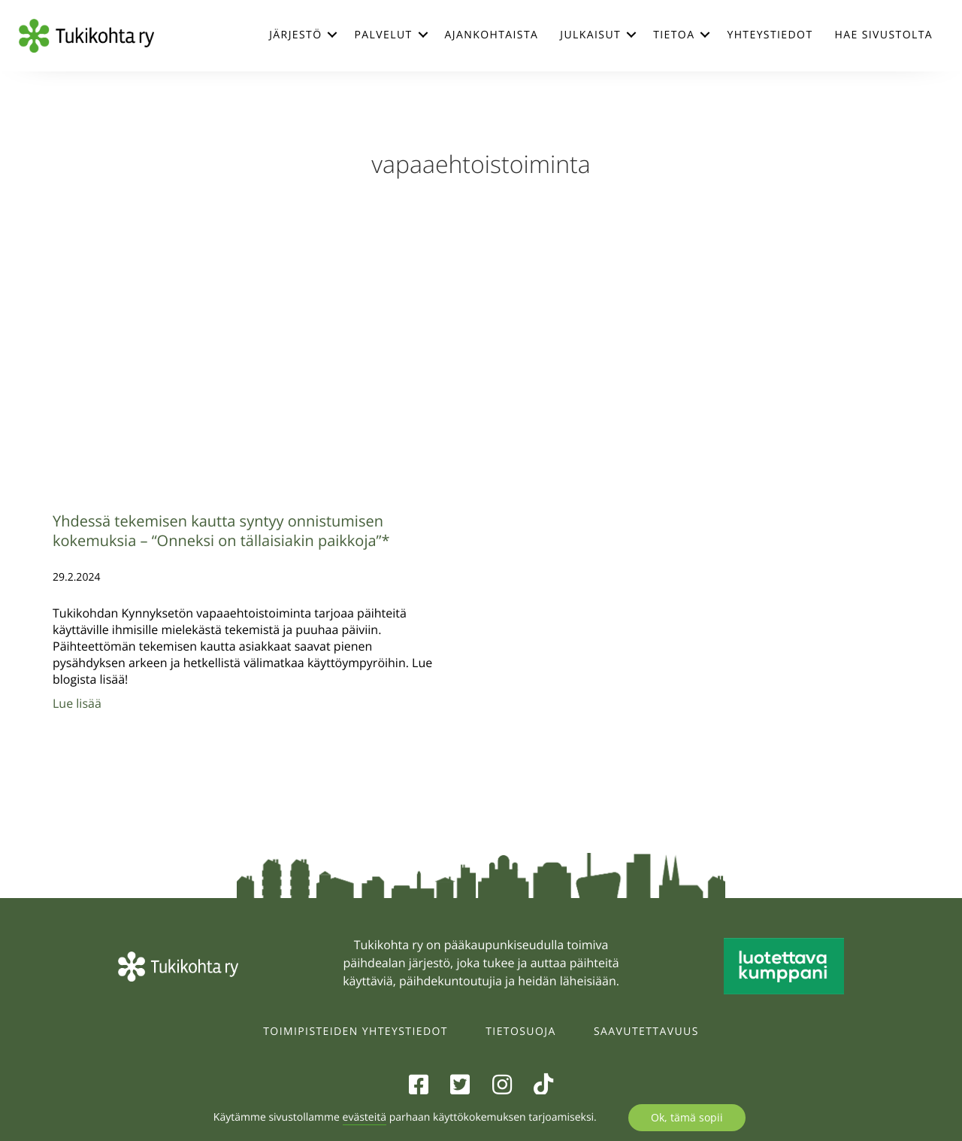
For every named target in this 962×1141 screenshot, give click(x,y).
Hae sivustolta (884, 35)
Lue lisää (77, 703)
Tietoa (673, 35)
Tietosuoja (520, 1031)
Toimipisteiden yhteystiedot (355, 1031)
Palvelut (383, 35)
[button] (332, 34)
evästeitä (364, 1117)
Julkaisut (590, 35)
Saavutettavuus (646, 1031)
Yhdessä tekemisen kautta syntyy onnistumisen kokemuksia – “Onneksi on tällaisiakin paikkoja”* (221, 531)
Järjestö (295, 35)
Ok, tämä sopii (687, 1117)
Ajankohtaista (492, 35)
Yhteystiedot (769, 35)
